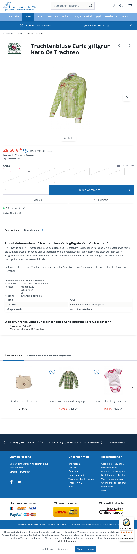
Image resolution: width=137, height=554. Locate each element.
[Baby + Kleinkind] (83, 16)
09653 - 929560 (20, 471)
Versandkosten (15, 158)
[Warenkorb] (130, 5)
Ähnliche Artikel (13, 355)
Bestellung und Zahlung (114, 475)
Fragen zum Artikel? (18, 325)
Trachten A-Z (75, 482)
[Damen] (28, 16)
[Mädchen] (53, 16)
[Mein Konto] (121, 5)
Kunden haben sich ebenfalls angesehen (49, 355)
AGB (103, 490)
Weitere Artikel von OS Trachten (24, 328)
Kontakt (72, 467)
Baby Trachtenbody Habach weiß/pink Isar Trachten (114, 401)
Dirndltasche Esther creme (24, 401)
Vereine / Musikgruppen (81, 478)
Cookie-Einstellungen (112, 463)
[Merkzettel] (112, 5)
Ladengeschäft (76, 475)
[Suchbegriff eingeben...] (73, 6)
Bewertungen (34, 230)
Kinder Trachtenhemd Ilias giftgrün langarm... (69, 401)
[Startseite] (13, 16)
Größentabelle (125, 165)
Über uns (73, 471)
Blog (70, 486)
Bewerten (101, 199)
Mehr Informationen (68, 541)
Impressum (74, 463)
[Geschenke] (111, 16)
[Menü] (132, 518)
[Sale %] (125, 16)
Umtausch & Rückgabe (113, 471)
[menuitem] (73, 6)
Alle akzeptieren (85, 548)
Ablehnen (47, 548)
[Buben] (66, 16)
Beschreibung (12, 230)
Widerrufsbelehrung (112, 478)
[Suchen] (91, 6)
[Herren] (40, 16)
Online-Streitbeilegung (113, 482)
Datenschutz (108, 486)
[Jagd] (98, 16)
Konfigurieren (65, 548)
